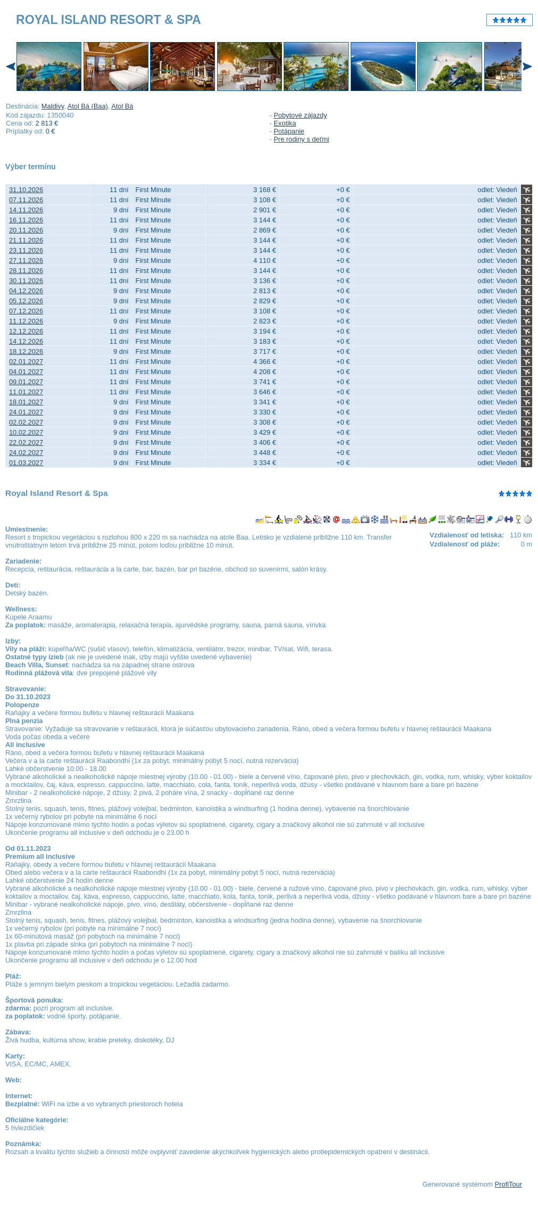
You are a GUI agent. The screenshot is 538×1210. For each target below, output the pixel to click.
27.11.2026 (26, 260)
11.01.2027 (26, 392)
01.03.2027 (26, 463)
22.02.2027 (26, 442)
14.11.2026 (26, 210)
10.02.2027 (26, 432)
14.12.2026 (26, 341)
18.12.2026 (26, 351)
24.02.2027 (26, 453)
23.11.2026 (26, 250)
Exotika (285, 123)
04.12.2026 (26, 291)
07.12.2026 (26, 311)
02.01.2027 (26, 362)
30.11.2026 (26, 281)
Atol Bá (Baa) (88, 106)
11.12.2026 (26, 321)
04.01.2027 (26, 372)
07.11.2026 (26, 200)
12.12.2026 (26, 331)
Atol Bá (122, 106)
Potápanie (289, 131)
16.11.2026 (26, 220)
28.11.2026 (26, 271)
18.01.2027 (26, 402)
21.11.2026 (26, 240)
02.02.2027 (26, 422)
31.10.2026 (26, 190)
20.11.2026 (26, 230)
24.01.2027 (26, 412)
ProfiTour (508, 1184)
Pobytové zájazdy (300, 115)
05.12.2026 (26, 301)
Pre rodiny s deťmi (301, 139)
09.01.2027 (26, 382)
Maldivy (53, 106)
